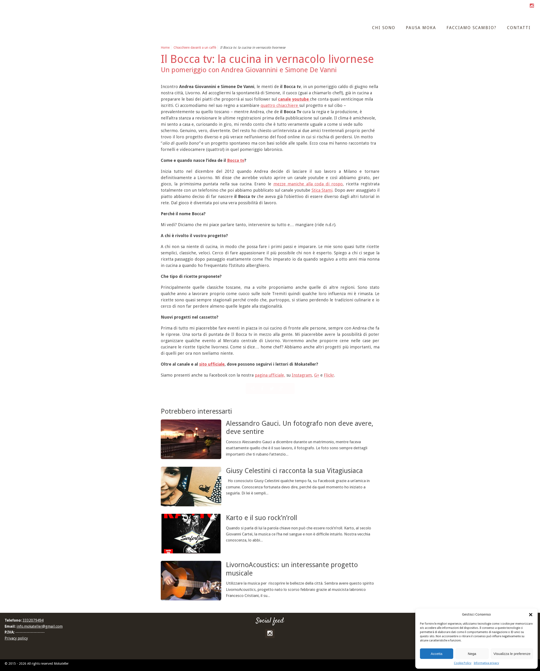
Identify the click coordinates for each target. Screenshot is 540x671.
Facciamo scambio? (471, 27)
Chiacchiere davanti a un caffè (195, 47)
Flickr (329, 375)
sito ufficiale (212, 364)
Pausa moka (421, 27)
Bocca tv (235, 160)
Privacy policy (16, 638)
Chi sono (383, 27)
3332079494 (33, 620)
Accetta (436, 654)
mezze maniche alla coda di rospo (308, 183)
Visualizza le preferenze (511, 654)
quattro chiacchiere (280, 105)
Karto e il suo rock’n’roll (261, 518)
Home (165, 47)
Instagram (302, 375)
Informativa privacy (486, 663)
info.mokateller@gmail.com (40, 626)
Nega (472, 654)
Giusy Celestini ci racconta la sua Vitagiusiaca (294, 471)
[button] (530, 614)
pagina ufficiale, (270, 375)
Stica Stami (322, 190)
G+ (316, 375)
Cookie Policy (462, 663)
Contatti (519, 27)
